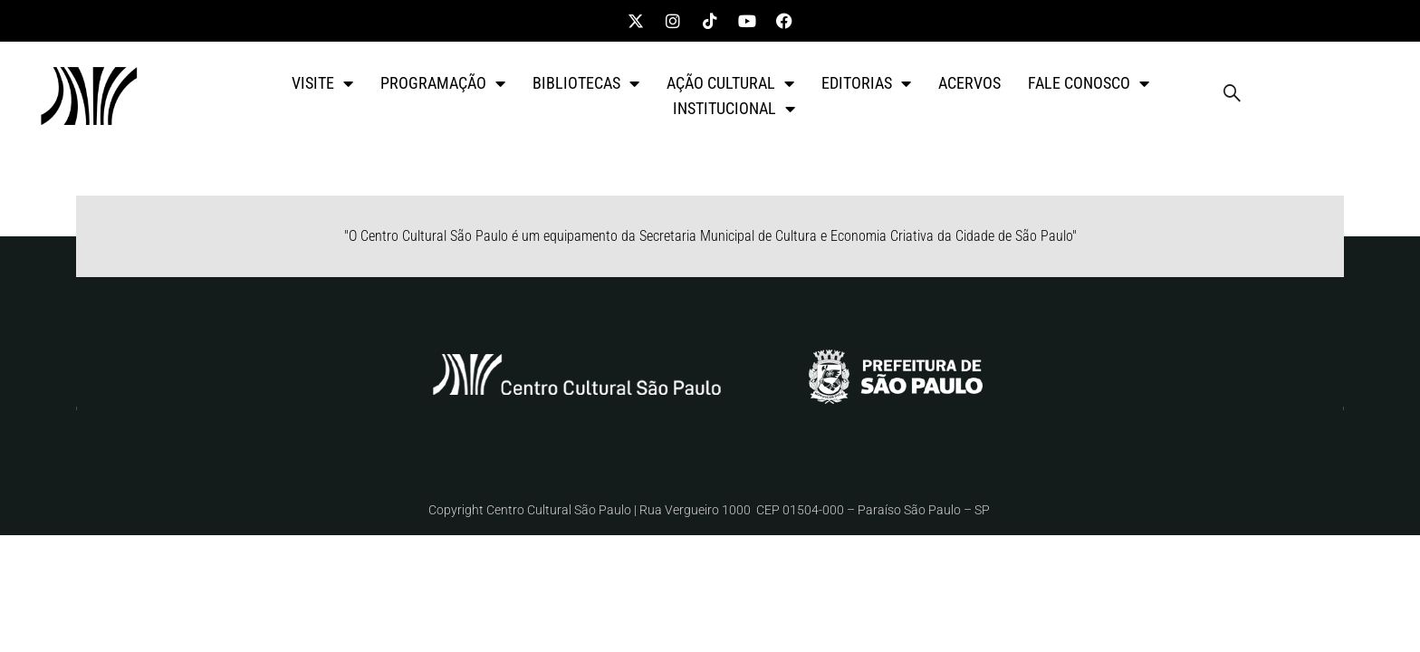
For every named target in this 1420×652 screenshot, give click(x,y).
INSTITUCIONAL (734, 108)
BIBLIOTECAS (585, 83)
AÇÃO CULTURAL (730, 83)
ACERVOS (969, 82)
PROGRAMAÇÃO (442, 83)
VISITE (322, 83)
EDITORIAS (866, 83)
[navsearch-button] (1232, 96)
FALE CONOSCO (1088, 83)
